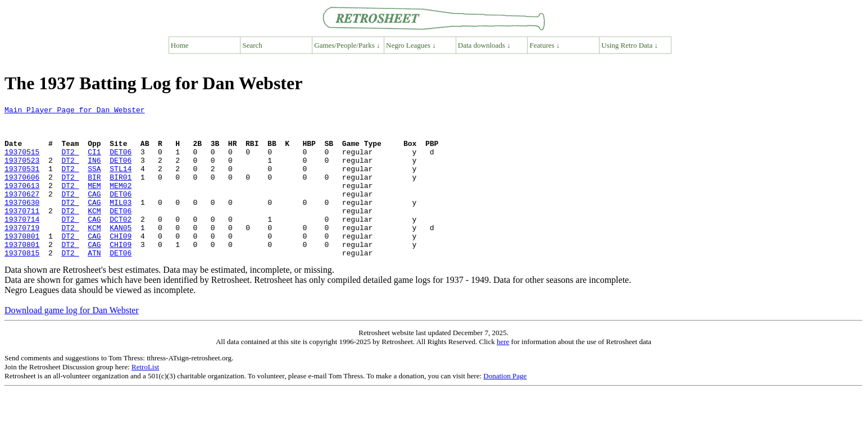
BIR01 (120, 192)
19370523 (21, 172)
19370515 (21, 162)
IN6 (94, 172)
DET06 (120, 162)
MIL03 (120, 222)
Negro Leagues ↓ (411, 45)
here (503, 372)
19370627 (21, 212)
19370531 (21, 182)
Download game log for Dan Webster (71, 340)
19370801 (21, 263)
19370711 (21, 232)
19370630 (21, 222)
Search (252, 45)
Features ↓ (545, 45)
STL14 (120, 182)
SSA (94, 182)
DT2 (70, 162)
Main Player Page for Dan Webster (74, 111)
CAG (94, 212)
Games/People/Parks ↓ (347, 45)
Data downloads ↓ (484, 45)
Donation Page (504, 406)
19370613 (21, 202)
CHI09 (120, 263)
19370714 (21, 242)
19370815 (21, 283)
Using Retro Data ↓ (629, 45)
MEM (94, 202)
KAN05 (120, 253)
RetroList (145, 397)
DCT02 (120, 242)
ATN (94, 283)
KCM (94, 232)
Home (180, 45)
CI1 (94, 162)
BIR (94, 192)
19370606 (21, 192)
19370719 (21, 253)
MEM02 (120, 202)
